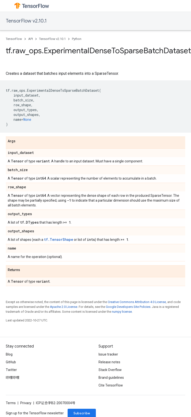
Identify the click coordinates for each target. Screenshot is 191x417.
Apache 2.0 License (63, 307)
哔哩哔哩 (12, 377)
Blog (9, 354)
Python (76, 39)
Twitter (11, 370)
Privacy (25, 403)
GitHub (11, 362)
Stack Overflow (110, 370)
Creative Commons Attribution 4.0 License (137, 302)
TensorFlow (14, 39)
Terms (11, 403)
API (30, 39)
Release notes (109, 362)
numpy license (122, 311)
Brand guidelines (111, 377)
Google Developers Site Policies (128, 307)
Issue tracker (108, 354)
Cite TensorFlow (111, 385)
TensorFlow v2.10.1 (26, 21)
